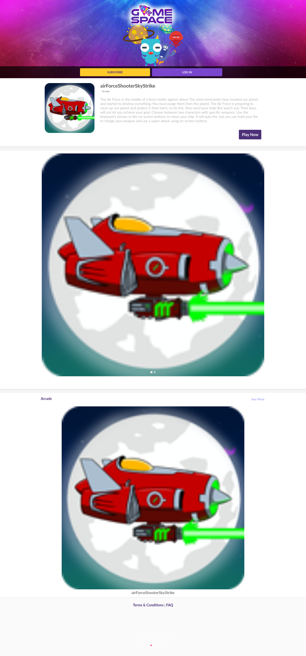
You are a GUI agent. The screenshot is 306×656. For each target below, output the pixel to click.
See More (258, 399)
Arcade (105, 91)
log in (187, 72)
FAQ (169, 605)
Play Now (250, 134)
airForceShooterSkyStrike (127, 86)
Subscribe (115, 72)
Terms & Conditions (148, 605)
